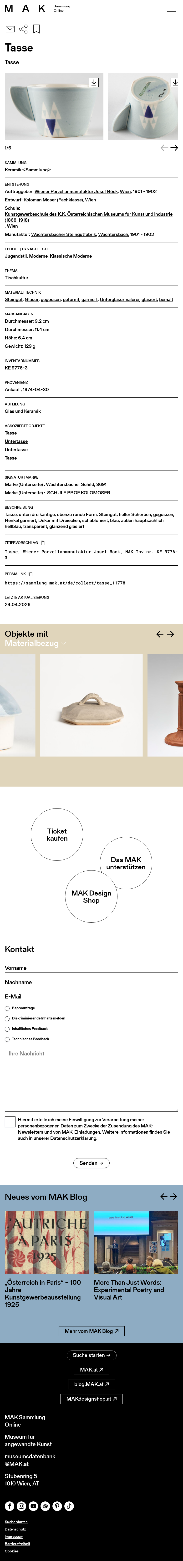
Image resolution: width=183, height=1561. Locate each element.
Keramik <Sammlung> (28, 170)
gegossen (51, 299)
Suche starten (91, 1355)
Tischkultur (16, 278)
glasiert (149, 299)
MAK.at (91, 1369)
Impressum (14, 1536)
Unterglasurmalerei (119, 299)
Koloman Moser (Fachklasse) (53, 200)
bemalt (166, 299)
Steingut (14, 299)
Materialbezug (32, 643)
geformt (71, 299)
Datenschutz (15, 1529)
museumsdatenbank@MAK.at (30, 1460)
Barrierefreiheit (17, 1543)
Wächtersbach (113, 234)
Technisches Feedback (30, 1039)
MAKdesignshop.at (91, 1398)
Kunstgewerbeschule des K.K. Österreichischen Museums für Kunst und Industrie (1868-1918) (89, 217)
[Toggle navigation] (171, 8)
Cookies (12, 1551)
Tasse (11, 433)
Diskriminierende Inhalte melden (38, 1018)
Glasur (32, 299)
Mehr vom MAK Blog (91, 1331)
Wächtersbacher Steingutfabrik (63, 234)
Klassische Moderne (71, 256)
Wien (125, 191)
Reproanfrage (23, 1008)
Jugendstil (16, 256)
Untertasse (16, 441)
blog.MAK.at (91, 1384)
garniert (89, 299)
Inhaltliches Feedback (30, 1029)
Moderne (38, 256)
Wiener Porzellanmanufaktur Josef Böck (76, 191)
